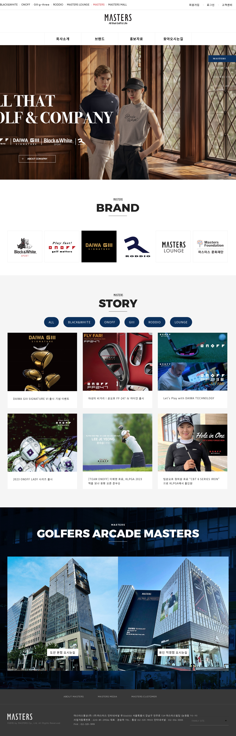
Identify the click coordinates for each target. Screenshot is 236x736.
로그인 (211, 5)
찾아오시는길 (173, 38)
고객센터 (227, 5)
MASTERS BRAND (224, 68)
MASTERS (99, 4)
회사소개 (63, 38)
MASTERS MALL (117, 4)
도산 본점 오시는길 (62, 652)
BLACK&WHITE (9, 4)
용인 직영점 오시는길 (173, 652)
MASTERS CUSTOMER (144, 696)
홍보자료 (136, 38)
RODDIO (58, 4)
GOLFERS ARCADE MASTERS (224, 88)
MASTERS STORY (224, 77)
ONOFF (25, 4)
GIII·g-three (41, 4)
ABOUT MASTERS (74, 696)
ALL (51, 322)
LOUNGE (181, 322)
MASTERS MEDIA (107, 696)
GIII (132, 322)
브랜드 (100, 38)
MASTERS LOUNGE (78, 4)
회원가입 (194, 5)
